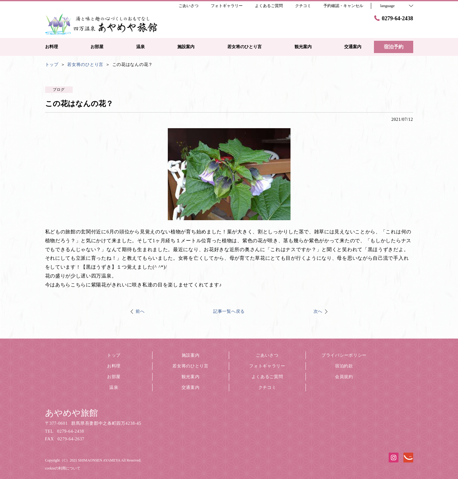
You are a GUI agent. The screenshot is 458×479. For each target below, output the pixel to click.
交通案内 (191, 387)
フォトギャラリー (267, 366)
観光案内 (191, 376)
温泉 (113, 387)
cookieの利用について (63, 468)
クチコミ (267, 387)
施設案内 (191, 355)
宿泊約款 (344, 366)
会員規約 (344, 376)
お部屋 (114, 376)
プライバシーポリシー (344, 355)
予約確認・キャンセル (343, 5)
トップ (114, 355)
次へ (318, 311)
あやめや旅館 (71, 413)
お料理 (114, 366)
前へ (140, 311)
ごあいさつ (267, 355)
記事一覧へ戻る (229, 311)
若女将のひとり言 (190, 366)
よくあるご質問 (267, 376)
